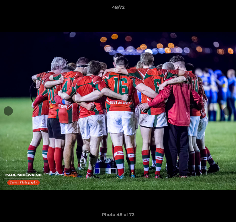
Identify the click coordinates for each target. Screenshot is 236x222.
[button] (228, 9)
